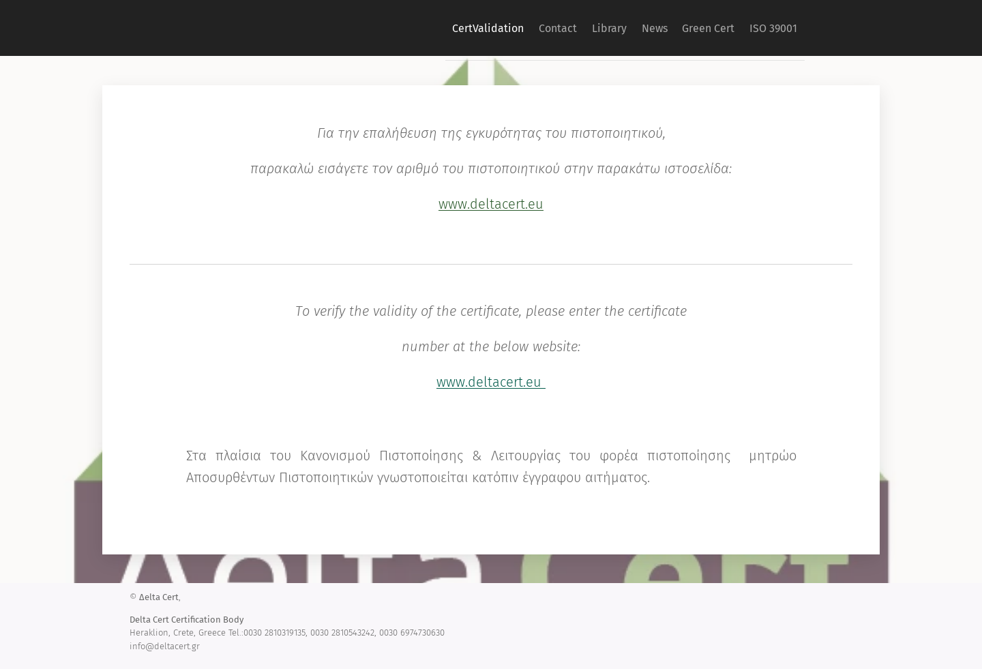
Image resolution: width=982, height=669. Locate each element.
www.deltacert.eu (491, 204)
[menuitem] (435, 28)
